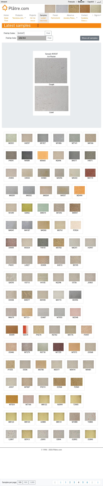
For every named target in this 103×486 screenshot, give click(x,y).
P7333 (10, 370)
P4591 (11, 161)
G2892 (74, 439)
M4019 (43, 213)
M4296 (59, 178)
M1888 (74, 422)
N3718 (42, 352)
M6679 (11, 317)
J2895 (42, 439)
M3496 (75, 300)
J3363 (90, 283)
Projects (32, 18)
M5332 (74, 178)
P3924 (75, 230)
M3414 (72, 370)
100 (19, 482)
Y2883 (90, 422)
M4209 (12, 195)
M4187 (27, 230)
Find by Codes (9, 33)
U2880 (43, 422)
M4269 (46, 195)
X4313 (59, 265)
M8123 (11, 422)
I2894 (59, 439)
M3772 (58, 300)
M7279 (27, 352)
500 (25, 482)
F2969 (76, 387)
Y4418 (42, 248)
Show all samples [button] (90, 38)
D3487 (43, 317)
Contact (84, 18)
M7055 (59, 317)
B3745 (75, 265)
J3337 (11, 387)
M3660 (43, 161)
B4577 (74, 161)
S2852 (27, 213)
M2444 (79, 195)
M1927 (43, 143)
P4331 (11, 265)
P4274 (38, 335)
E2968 (59, 387)
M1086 (59, 143)
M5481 (88, 370)
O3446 (11, 352)
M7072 (74, 352)
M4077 (27, 300)
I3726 (74, 283)
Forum (55, 16)
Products (18, 16)
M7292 (59, 213)
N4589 (27, 161)
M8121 (59, 422)
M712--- (27, 317)
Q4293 (11, 283)
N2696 (58, 161)
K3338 (11, 300)
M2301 (11, 143)
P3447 (86, 335)
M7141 (74, 143)
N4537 (63, 195)
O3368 (90, 352)
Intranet (4, 2)
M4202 (29, 195)
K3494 (43, 265)
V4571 (90, 161)
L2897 (11, 439)
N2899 (60, 405)
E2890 (90, 439)
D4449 (11, 248)
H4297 (27, 143)
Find (48, 33)
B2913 (27, 439)
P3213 (42, 387)
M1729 (58, 352)
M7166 (28, 405)
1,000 (32, 482)
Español (91, 2)
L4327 (27, 265)
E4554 (27, 178)
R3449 (11, 335)
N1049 (11, 213)
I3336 (25, 370)
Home (6, 18)
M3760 (59, 248)
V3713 (27, 283)
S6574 (25, 335)
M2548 (75, 317)
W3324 (27, 248)
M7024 (12, 405)
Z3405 (11, 178)
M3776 (70, 335)
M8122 (44, 405)
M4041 (11, 230)
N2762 (54, 335)
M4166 (90, 143)
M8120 (27, 422)
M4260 (43, 230)
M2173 (90, 178)
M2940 (43, 300)
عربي (99, 2)
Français (71, 2)
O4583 (43, 178)
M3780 (41, 370)
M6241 (74, 248)
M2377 (57, 370)
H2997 (90, 248)
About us (70, 16)
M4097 (75, 213)
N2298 (58, 283)
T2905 (75, 405)
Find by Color (11, 38)
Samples (43, 18)
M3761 (60, 230)
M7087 (27, 387)
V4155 (42, 283)
